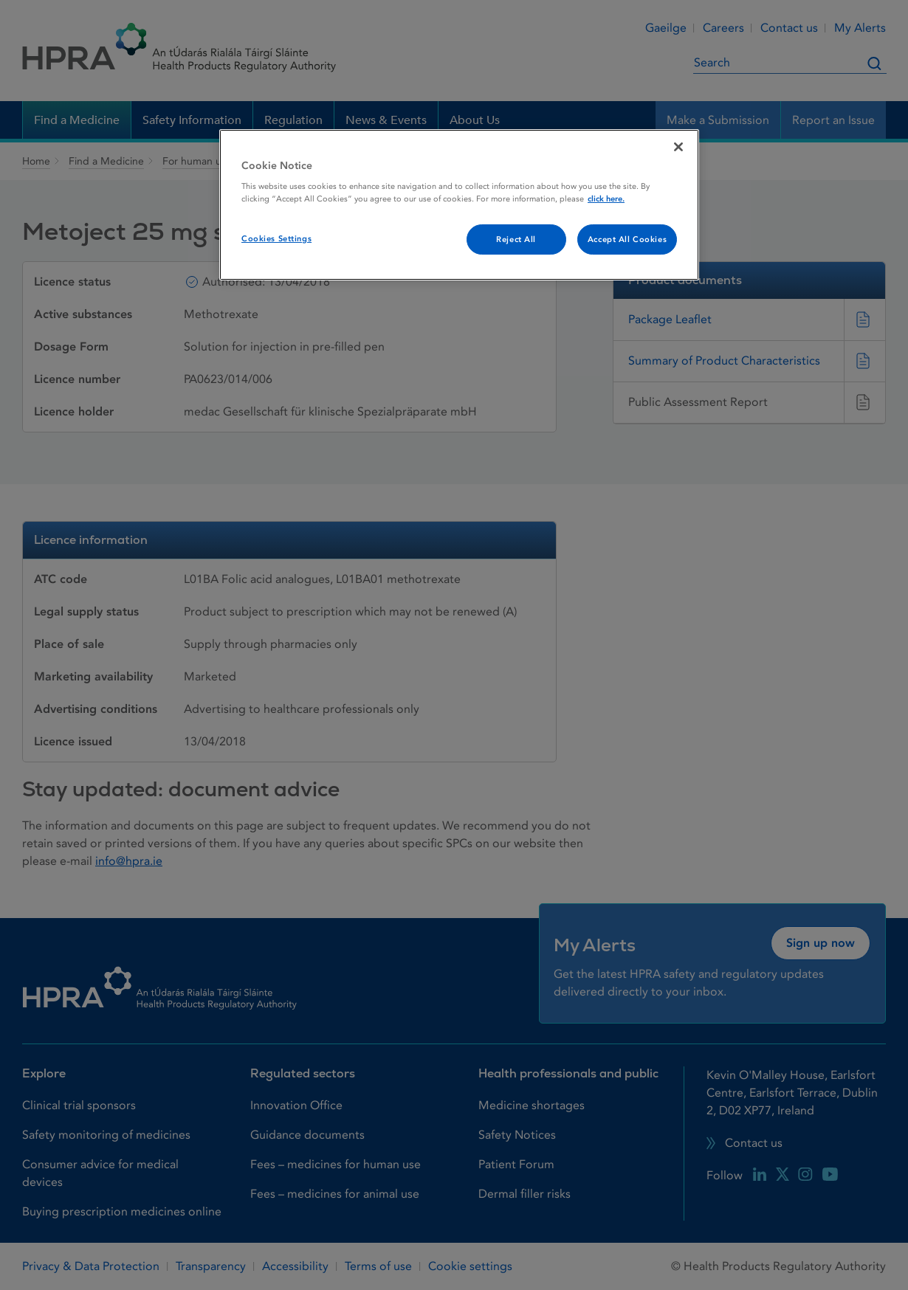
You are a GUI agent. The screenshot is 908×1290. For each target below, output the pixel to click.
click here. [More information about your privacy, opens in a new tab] (606, 199)
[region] (459, 205)
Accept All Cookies (627, 239)
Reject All (516, 239)
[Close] (678, 147)
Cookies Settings (276, 239)
